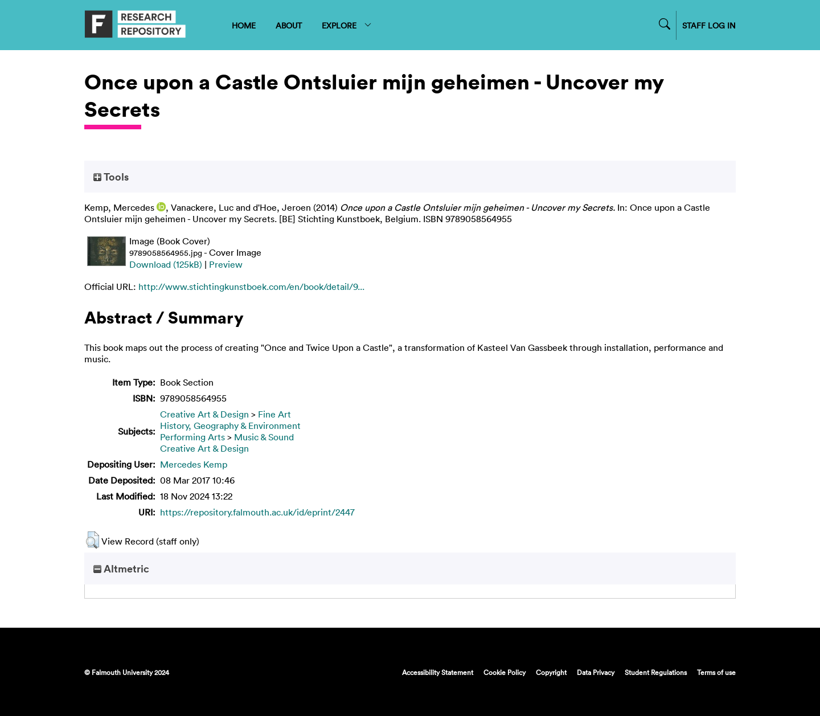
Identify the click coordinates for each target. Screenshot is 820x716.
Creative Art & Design (204, 414)
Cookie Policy (504, 672)
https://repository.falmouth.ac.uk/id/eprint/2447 (257, 512)
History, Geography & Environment (230, 425)
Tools (111, 176)
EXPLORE (347, 25)
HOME (244, 25)
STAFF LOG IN (709, 25)
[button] (92, 540)
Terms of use (716, 672)
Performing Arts (192, 437)
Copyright (551, 672)
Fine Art (274, 414)
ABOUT (289, 25)
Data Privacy (595, 672)
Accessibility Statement (437, 672)
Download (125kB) (165, 264)
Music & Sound (264, 437)
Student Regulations (656, 672)
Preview (226, 264)
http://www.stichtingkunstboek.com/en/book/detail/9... (251, 286)
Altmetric (121, 568)
